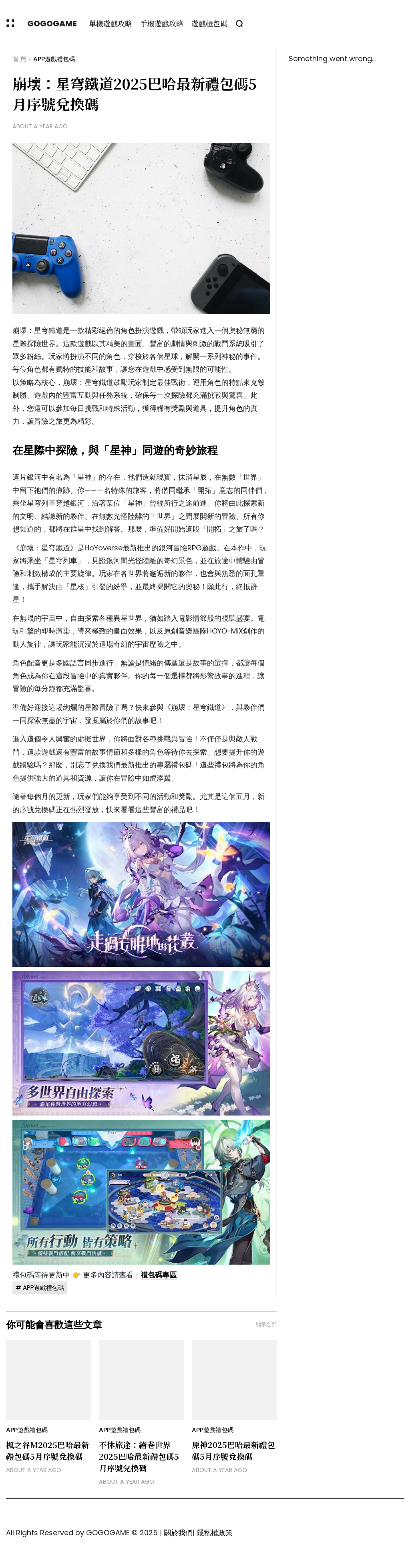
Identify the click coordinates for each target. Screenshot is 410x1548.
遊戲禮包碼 (209, 23)
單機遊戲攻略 (110, 23)
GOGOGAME (52, 23)
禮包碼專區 (159, 1275)
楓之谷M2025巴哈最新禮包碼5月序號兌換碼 (47, 1450)
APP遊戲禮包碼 (54, 59)
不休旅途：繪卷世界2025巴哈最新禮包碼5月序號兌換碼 (139, 1456)
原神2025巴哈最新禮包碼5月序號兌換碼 (233, 1450)
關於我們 (178, 1533)
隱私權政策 (215, 1533)
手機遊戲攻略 (161, 23)
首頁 (19, 59)
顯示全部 (266, 1324)
